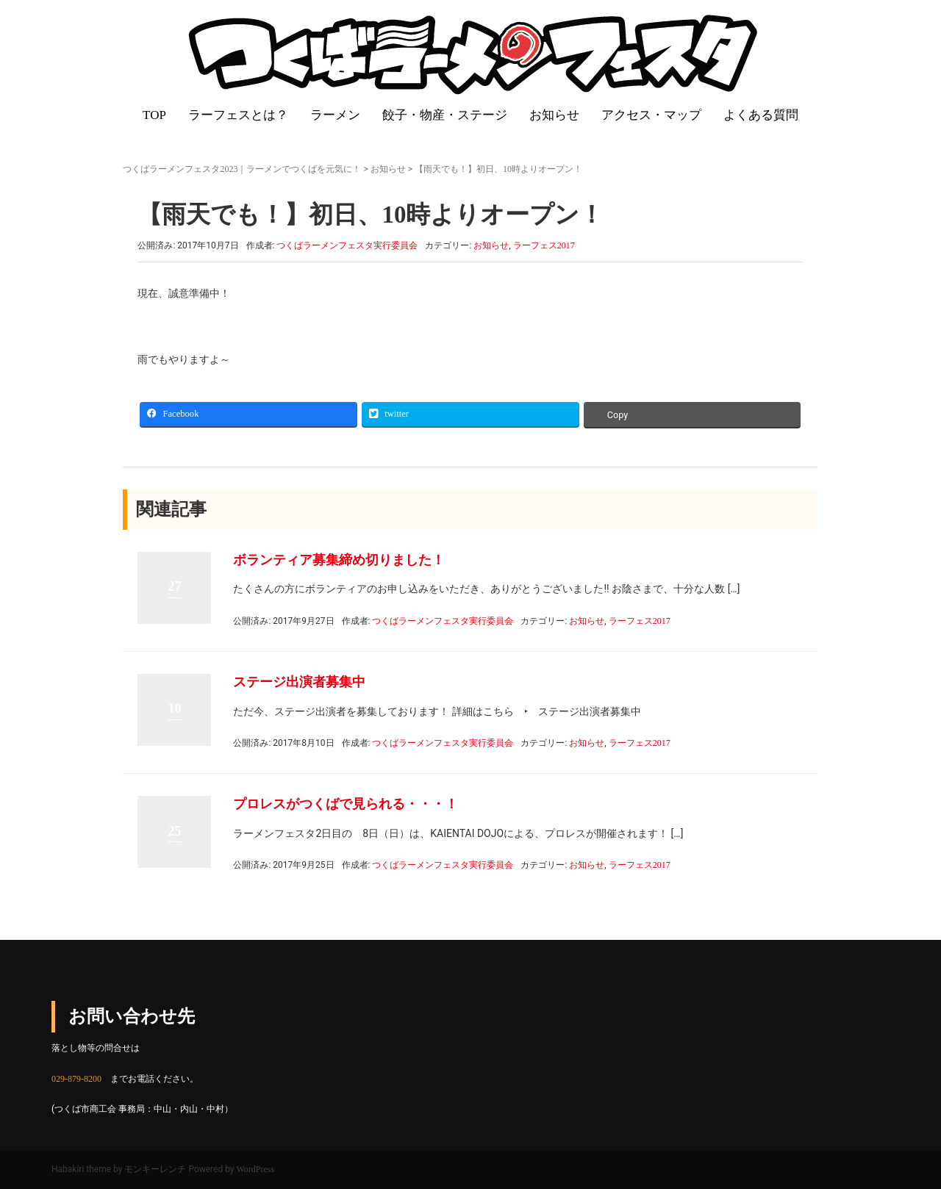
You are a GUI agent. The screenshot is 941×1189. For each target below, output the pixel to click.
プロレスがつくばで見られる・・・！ (345, 804)
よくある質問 (760, 115)
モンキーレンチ (155, 1169)
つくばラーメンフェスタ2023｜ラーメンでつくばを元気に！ (242, 169)
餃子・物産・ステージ (444, 115)
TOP (154, 115)
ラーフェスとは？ (238, 115)
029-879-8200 (76, 1079)
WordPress (256, 1169)
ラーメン (335, 115)
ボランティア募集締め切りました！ (339, 560)
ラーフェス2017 (544, 245)
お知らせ (554, 115)
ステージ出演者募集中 (299, 682)
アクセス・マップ (651, 115)
